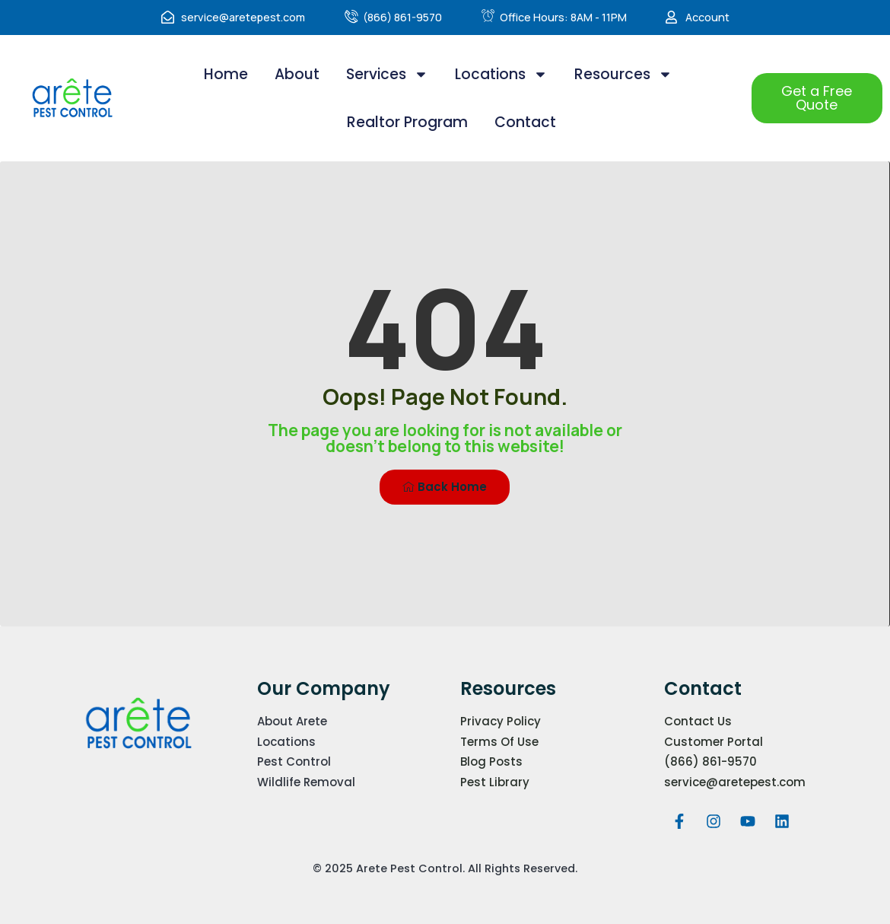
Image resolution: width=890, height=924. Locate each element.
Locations (501, 74)
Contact (525, 122)
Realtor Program (407, 122)
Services (387, 74)
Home (226, 74)
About (297, 74)
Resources (623, 74)
